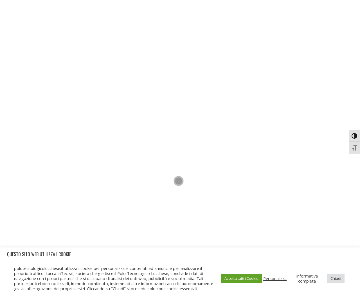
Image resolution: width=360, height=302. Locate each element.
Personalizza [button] (275, 278)
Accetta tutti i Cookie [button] (241, 278)
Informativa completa (307, 278)
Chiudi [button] (335, 278)
